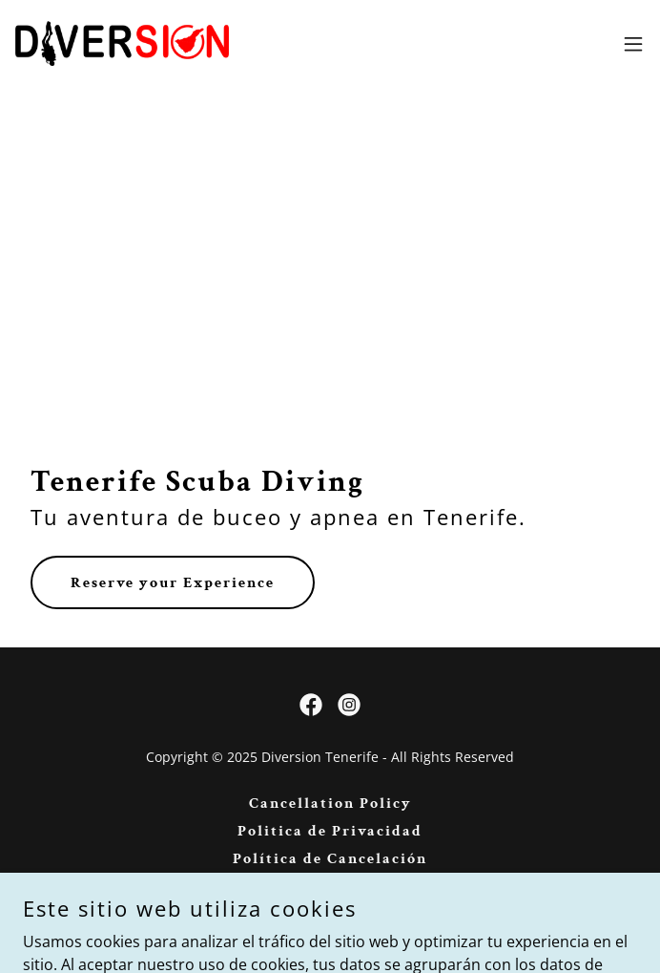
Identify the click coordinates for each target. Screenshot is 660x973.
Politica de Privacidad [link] (330, 831)
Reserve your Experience (173, 583)
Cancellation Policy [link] (330, 803)
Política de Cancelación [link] (330, 859)
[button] (633, 44)
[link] (122, 43)
